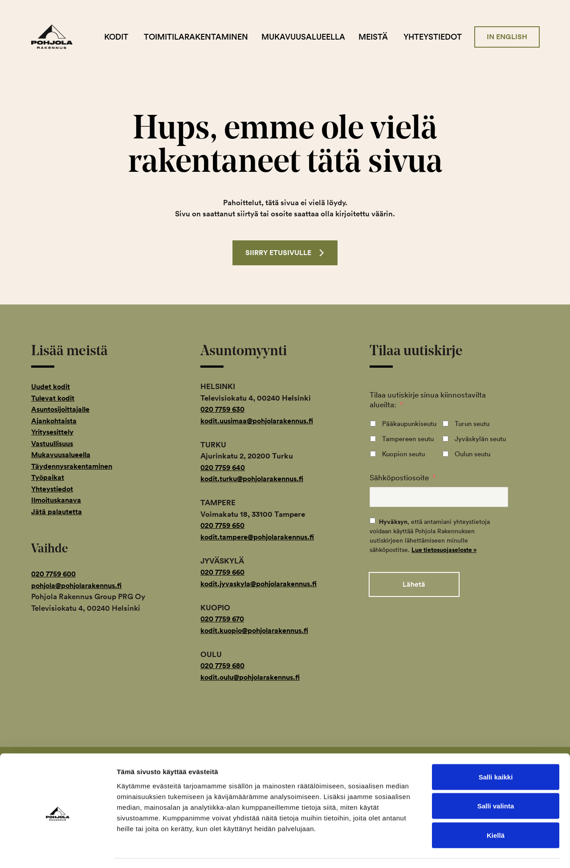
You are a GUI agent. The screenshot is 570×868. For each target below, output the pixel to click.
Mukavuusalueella (310, 37)
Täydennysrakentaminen (74, 466)
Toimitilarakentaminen (203, 37)
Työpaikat (48, 478)
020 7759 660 (224, 573)
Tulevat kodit (54, 398)
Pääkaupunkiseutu (409, 424)
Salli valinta (495, 780)
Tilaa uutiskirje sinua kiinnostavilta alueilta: (428, 400)
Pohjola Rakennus (68, 37)
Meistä (380, 37)
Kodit (123, 37)
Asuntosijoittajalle (63, 410)
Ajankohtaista (55, 421)
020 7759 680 (224, 666)
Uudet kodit (51, 387)
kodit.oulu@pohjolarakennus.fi (254, 677)
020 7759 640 (224, 468)
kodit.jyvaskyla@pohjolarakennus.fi (263, 584)
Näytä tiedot (476, 850)
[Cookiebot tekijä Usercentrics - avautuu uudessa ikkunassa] (58, 850)
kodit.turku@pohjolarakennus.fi (256, 479)
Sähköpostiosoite (403, 478)
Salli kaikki (496, 751)
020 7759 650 (224, 526)
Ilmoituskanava (58, 501)
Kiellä (496, 809)
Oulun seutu (472, 454)
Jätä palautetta (57, 512)
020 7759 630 (224, 410)
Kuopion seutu (403, 454)
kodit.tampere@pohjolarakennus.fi (261, 537)
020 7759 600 (55, 575)
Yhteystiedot (440, 37)
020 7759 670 (224, 620)
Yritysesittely (54, 433)
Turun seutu (472, 424)
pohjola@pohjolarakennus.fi (80, 586)
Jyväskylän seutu (480, 439)
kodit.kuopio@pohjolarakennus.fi (259, 631)
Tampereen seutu (408, 439)
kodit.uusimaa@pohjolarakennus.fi (261, 421)
